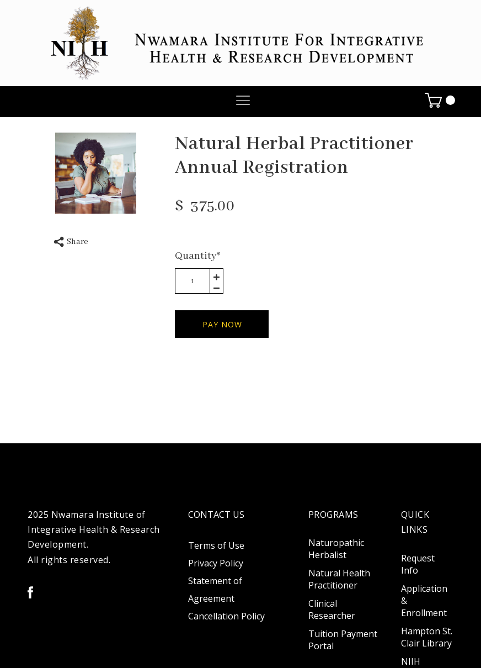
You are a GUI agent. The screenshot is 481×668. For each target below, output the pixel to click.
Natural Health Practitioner (339, 579)
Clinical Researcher (331, 609)
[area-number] (192, 281)
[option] (96, 173)
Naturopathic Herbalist (336, 549)
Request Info (418, 564)
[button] (243, 100)
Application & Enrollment (424, 600)
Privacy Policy (215, 563)
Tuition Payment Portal (342, 640)
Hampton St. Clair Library (426, 637)
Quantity (197, 256)
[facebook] (30, 592)
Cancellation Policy (226, 616)
